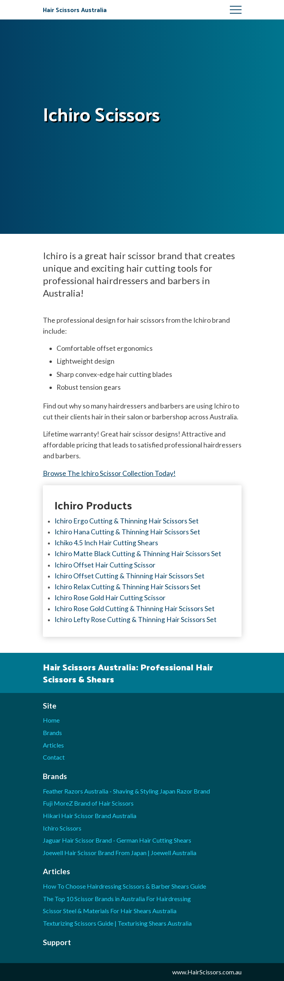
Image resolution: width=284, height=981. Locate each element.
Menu (236, 10)
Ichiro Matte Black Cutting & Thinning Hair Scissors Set (138, 554)
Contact (54, 757)
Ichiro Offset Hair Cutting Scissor (105, 565)
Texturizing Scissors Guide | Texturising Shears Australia (117, 923)
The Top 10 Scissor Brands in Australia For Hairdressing (117, 898)
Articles (53, 745)
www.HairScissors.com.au (207, 972)
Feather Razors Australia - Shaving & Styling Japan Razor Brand (126, 791)
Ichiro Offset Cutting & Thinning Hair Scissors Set (130, 576)
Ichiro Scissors (62, 828)
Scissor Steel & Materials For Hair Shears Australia (109, 910)
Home (51, 720)
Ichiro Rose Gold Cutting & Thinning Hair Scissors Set (135, 609)
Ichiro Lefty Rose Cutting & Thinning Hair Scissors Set (136, 619)
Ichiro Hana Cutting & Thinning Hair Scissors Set (127, 532)
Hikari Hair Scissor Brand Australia (89, 815)
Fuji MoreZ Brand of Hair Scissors (88, 803)
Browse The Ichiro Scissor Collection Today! (109, 473)
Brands (52, 732)
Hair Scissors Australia (75, 9)
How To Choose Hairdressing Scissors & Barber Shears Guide (124, 886)
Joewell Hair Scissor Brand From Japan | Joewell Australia (119, 852)
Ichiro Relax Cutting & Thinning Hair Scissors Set (128, 587)
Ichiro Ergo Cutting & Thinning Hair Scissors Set (127, 521)
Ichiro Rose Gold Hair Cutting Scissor (110, 598)
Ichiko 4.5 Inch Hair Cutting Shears (106, 543)
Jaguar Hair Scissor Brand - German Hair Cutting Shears (117, 840)
